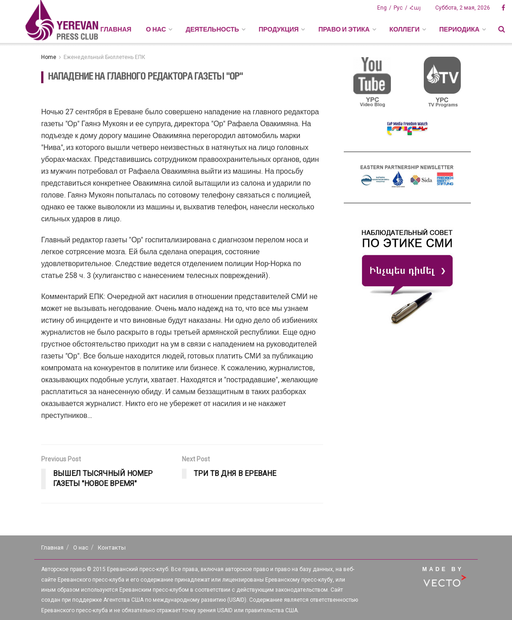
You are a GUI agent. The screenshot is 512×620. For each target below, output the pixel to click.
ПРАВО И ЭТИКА (343, 29)
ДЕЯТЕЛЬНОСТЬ (212, 29)
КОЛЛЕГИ (404, 29)
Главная (115, 29)
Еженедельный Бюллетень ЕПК (104, 57)
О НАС (156, 29)
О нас (80, 547)
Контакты (112, 547)
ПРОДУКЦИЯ (279, 29)
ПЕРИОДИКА (459, 29)
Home (48, 57)
